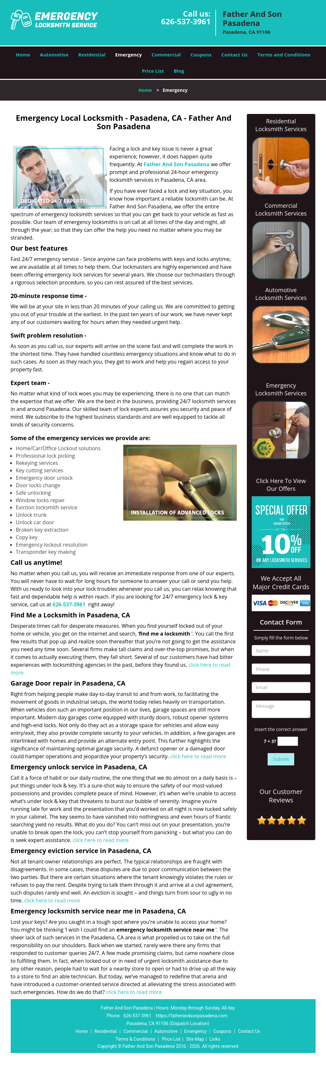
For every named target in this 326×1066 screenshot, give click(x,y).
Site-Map (195, 1039)
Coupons (200, 54)
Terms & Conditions (135, 1039)
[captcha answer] (287, 741)
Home (23, 54)
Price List (153, 71)
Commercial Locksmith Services (281, 209)
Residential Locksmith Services (281, 125)
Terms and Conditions (283, 54)
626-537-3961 (186, 21)
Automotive (54, 54)
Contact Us (234, 54)
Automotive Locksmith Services (281, 294)
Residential (91, 54)
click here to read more (198, 756)
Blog (179, 71)
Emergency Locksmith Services (281, 389)
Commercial (166, 54)
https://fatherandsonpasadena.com (191, 1015)
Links (215, 1039)
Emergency (128, 54)
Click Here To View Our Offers (281, 484)
